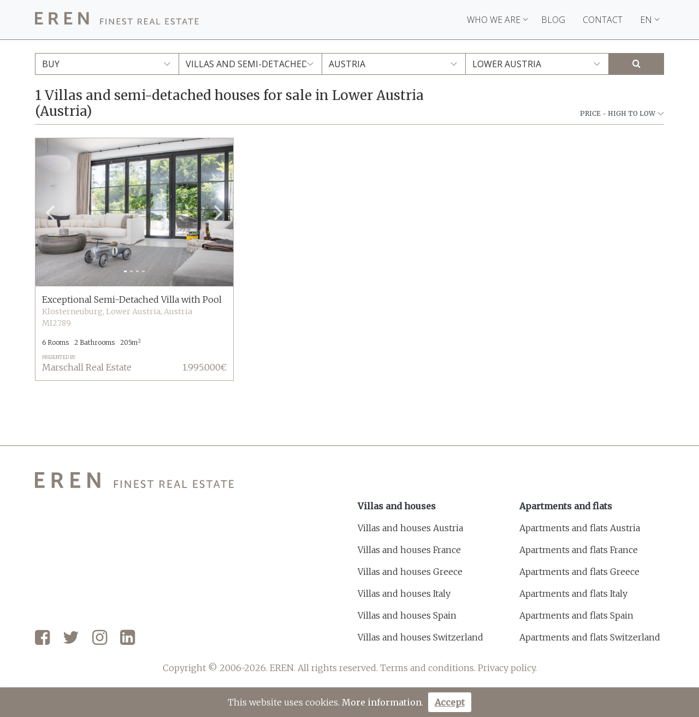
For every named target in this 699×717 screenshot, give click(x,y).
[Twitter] (71, 638)
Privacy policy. (507, 667)
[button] (50, 212)
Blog (553, 20)
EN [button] (650, 20)
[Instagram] (99, 638)
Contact (603, 20)
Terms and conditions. (428, 667)
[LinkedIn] (127, 638)
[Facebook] (42, 638)
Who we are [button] (497, 20)
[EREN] (117, 20)
